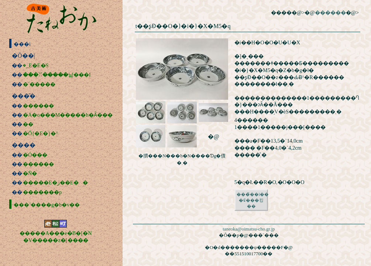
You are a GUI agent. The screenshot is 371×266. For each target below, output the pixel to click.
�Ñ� (30, 173)
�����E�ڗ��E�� (55, 182)
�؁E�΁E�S (36, 65)
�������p (42, 192)
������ (38, 106)
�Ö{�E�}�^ (40, 133)
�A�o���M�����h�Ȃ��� (68, 115)
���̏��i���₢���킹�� (252, 200)
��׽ (28, 124)
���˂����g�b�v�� (40, 205)
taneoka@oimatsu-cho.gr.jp (249, 229)
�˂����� (39, 84)
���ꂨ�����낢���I (57, 75)
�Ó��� (35, 155)
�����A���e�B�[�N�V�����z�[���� (56, 236)
